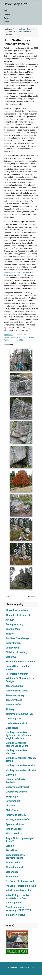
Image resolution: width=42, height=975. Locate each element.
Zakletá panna (13, 902)
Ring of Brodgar (14, 828)
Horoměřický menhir (16, 673)
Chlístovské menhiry (16, 652)
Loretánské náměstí (16, 723)
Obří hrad (10, 805)
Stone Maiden (12, 862)
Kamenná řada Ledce (16, 690)
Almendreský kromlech (17, 615)
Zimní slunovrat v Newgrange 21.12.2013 (18, 909)
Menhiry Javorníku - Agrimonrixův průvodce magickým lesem (18, 735)
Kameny (7, 14)
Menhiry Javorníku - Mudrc (20, 765)
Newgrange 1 (12, 796)
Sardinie (9, 845)
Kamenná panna (14, 686)
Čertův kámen (13, 643)
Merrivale (10, 774)
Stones (6, 21)
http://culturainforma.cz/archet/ (16, 272)
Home (6, 11)
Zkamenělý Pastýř (15, 914)
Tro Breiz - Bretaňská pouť (19, 881)
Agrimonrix (8, 335)
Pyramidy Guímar (14, 824)
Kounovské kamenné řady (19, 713)
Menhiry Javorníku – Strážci (20, 770)
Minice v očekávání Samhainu (15, 781)
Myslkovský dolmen (16, 791)
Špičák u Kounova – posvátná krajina (16, 856)
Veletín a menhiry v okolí (18, 890)
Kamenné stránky (14, 695)
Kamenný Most (13, 700)
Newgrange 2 (12, 801)
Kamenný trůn (13, 704)
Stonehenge (11, 872)
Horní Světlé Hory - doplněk (20, 661)
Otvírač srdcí (12, 810)
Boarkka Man (12, 629)
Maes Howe (11, 727)
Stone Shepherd (14, 867)
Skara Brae (11, 850)
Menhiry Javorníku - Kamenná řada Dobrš (16, 744)
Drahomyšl (11, 657)
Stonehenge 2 (12, 876)
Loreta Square (13, 718)
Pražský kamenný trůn (17, 819)
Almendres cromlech (16, 610)
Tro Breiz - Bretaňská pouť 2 (20, 885)
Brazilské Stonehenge (17, 638)
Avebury (9, 619)
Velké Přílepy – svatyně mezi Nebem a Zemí (18, 896)
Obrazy (6, 18)
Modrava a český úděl (17, 787)
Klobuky (9, 709)
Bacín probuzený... (15, 624)
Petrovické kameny (15, 815)
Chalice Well (12, 647)
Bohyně (9, 633)
